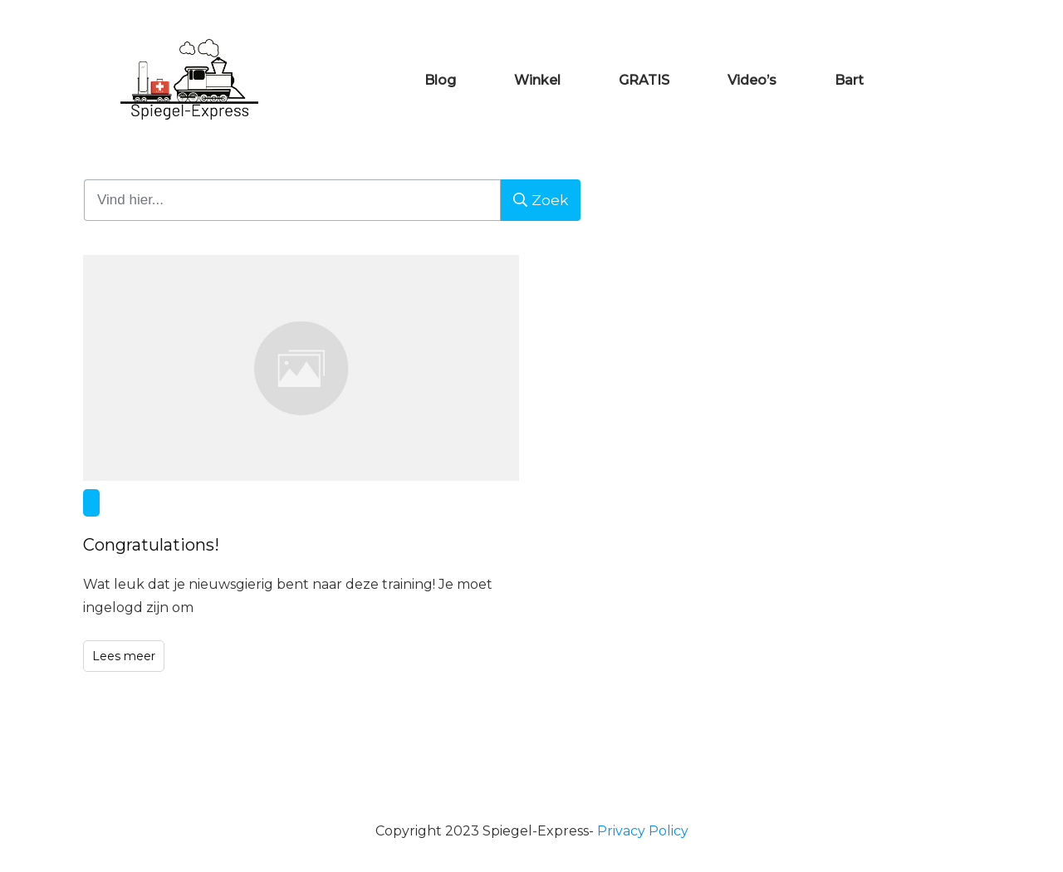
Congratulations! (301, 464)
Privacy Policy (642, 831)
